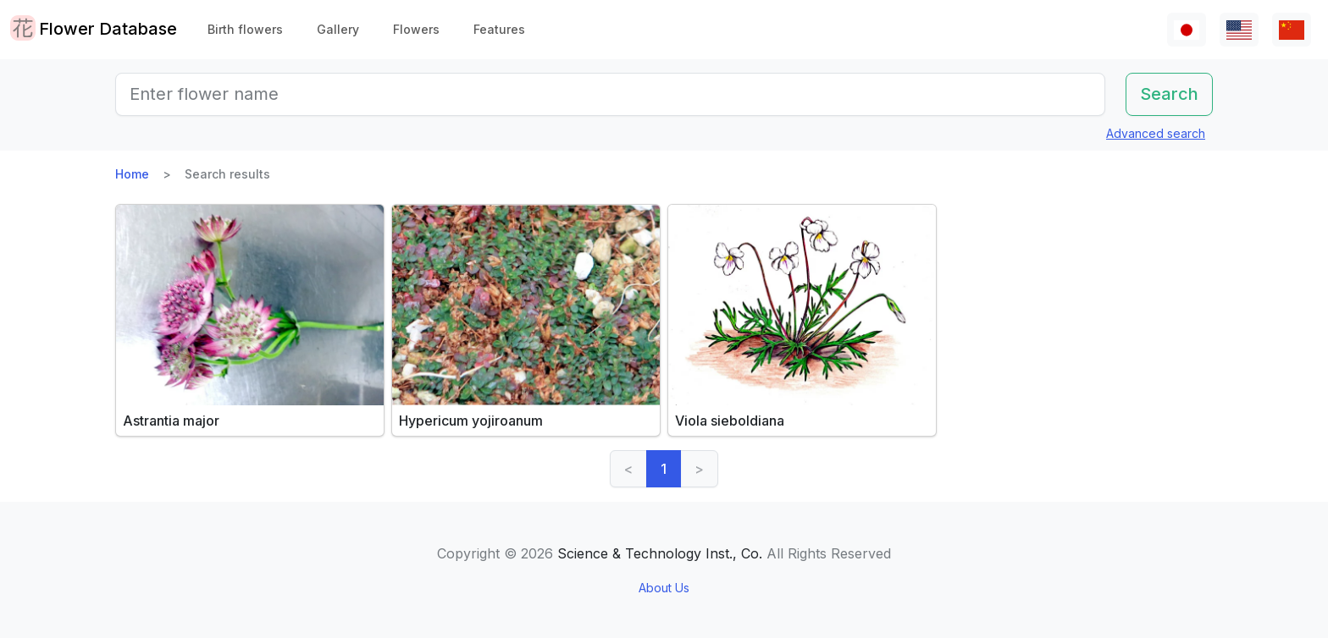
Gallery (338, 29)
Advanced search (1155, 133)
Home (132, 174)
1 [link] (664, 468)
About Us (664, 587)
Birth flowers (245, 29)
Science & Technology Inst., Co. (659, 553)
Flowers (416, 29)
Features (499, 29)
